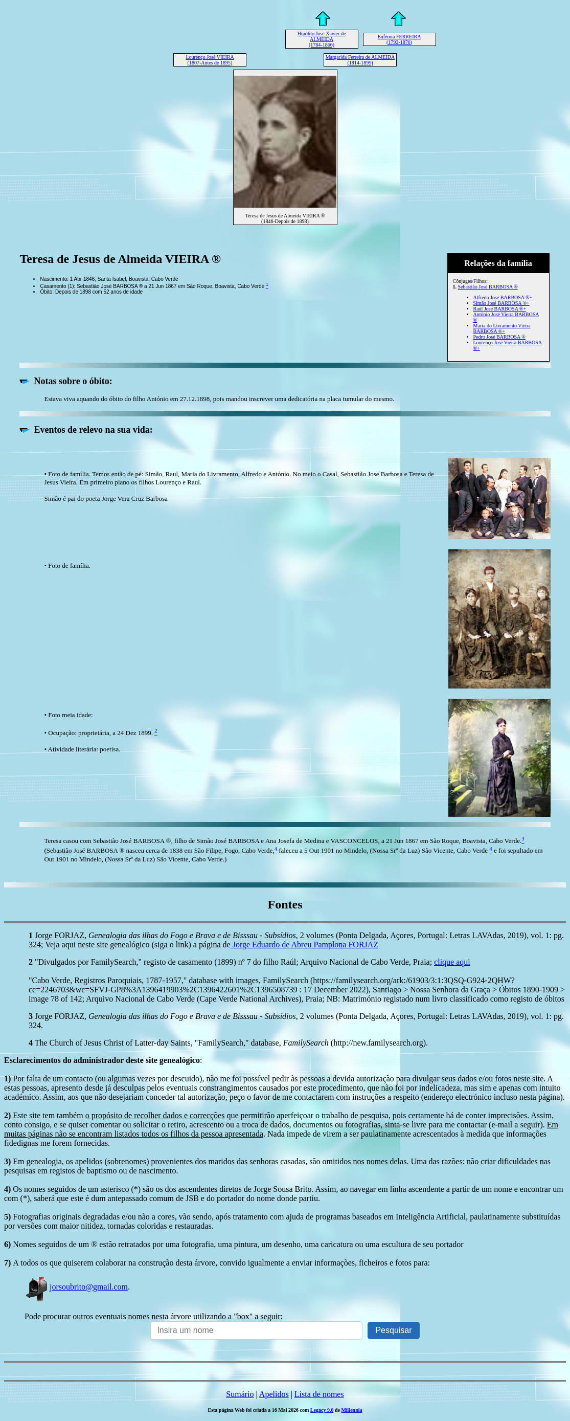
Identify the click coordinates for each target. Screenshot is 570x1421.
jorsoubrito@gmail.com (76, 1286)
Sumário (240, 1394)
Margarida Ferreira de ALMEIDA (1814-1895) (360, 59)
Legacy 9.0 (322, 1410)
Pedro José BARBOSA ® (499, 337)
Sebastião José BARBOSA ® (488, 287)
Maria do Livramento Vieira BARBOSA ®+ (502, 328)
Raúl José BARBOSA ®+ (500, 309)
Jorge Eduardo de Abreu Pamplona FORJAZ (304, 944)
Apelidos (274, 1394)
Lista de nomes (319, 1394)
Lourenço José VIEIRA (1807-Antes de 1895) (210, 59)
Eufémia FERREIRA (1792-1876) (399, 39)
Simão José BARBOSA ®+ (501, 303)
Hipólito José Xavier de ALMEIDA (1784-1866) (322, 39)
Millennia (351, 1410)
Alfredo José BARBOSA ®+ (503, 297)
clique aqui (452, 962)
